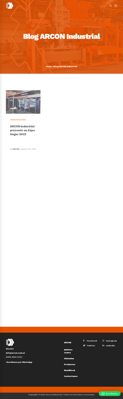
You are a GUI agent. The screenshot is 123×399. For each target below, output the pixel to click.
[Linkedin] (108, 346)
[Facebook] (90, 341)
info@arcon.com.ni (15, 349)
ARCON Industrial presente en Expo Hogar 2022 (22, 136)
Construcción (18, 126)
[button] (110, 393)
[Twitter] (89, 346)
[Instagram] (109, 341)
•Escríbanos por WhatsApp (19, 358)
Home (49, 66)
